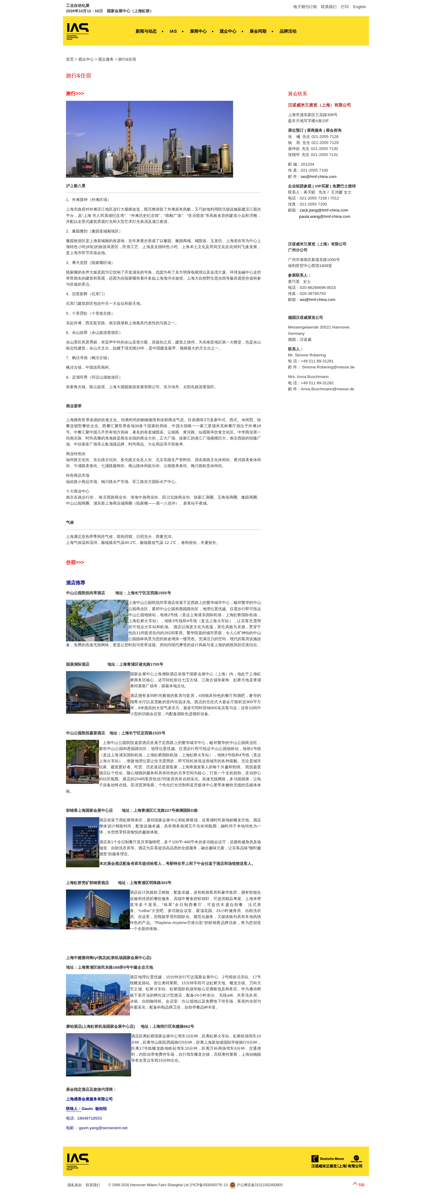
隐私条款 (75, 1185)
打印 (345, 6)
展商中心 (198, 31)
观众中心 (228, 31)
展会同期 (258, 31)
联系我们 (329, 6)
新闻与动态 (146, 31)
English (359, 6)
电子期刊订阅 (305, 6)
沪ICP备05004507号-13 (209, 1185)
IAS (173, 31)
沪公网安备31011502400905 (256, 1185)
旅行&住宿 (127, 59)
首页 (70, 59)
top (361, 1184)
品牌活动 (288, 31)
